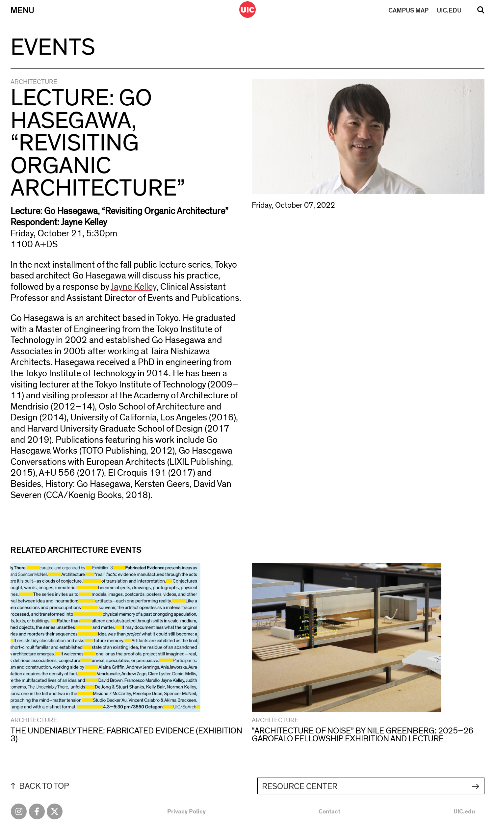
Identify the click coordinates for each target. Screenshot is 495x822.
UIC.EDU (449, 10)
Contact (329, 812)
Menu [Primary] (22, 10)
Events (53, 47)
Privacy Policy (186, 812)
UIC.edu (464, 812)
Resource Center (299, 786)
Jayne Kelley (133, 287)
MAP (408, 10)
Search (480, 12)
